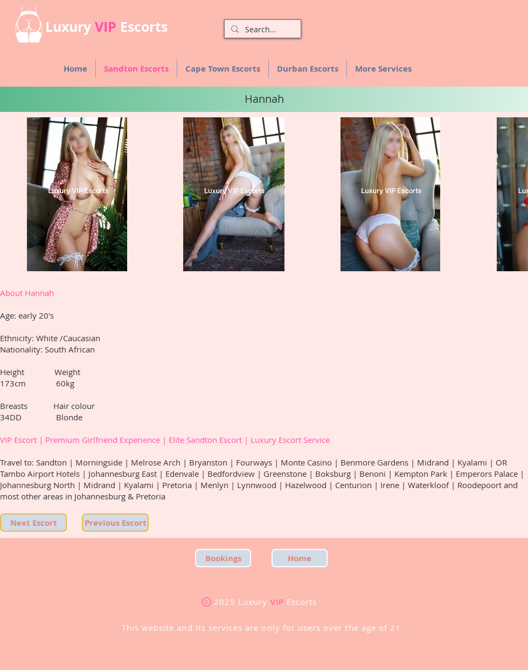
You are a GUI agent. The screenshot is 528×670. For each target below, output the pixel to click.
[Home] (300, 558)
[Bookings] (223, 558)
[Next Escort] (33, 522)
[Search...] (261, 29)
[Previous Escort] (115, 522)
